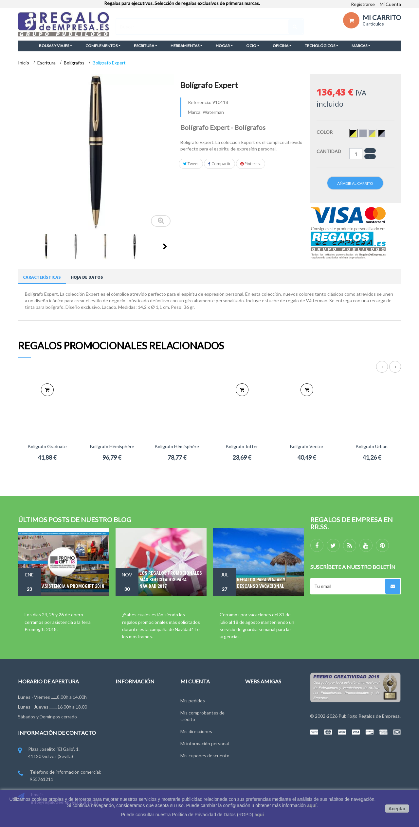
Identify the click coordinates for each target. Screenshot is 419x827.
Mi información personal (204, 742)
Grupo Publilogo (132, 723)
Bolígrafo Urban (372, 446)
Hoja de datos (87, 277)
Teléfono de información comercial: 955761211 (59, 776)
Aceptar (397, 808)
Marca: (195, 112)
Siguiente (165, 246)
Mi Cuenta (390, 4)
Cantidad (329, 151)
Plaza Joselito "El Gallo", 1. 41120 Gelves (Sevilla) (49, 753)
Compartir (219, 164)
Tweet (191, 164)
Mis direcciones (196, 729)
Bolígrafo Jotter (242, 446)
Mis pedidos (192, 699)
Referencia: (199, 102)
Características (42, 277)
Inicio (24, 62)
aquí (312, 805)
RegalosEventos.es (264, 711)
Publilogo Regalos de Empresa (369, 716)
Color (325, 132)
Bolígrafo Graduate (47, 446)
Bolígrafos (74, 62)
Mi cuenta (195, 681)
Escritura (47, 62)
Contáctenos (129, 711)
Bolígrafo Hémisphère (112, 446)
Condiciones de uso (136, 735)
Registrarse (363, 4)
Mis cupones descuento (204, 754)
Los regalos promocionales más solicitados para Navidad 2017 (170, 580)
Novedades (127, 699)
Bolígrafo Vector (306, 446)
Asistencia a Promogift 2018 (73, 586)
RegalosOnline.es (263, 723)
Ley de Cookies (131, 747)
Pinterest (250, 164)
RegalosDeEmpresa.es (268, 699)
